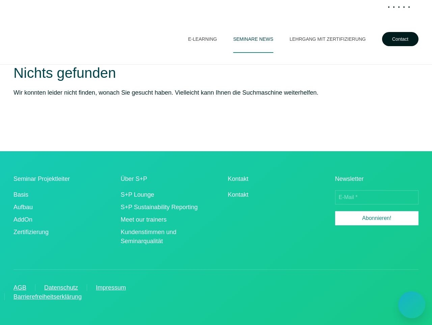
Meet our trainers (144, 219)
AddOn (23, 219)
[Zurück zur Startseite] (44, 39)
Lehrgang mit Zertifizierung (328, 39)
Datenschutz (61, 287)
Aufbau (23, 207)
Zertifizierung (31, 232)
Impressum (111, 287)
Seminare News (253, 39)
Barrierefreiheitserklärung (48, 296)
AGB (20, 287)
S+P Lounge (137, 194)
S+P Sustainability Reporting (159, 207)
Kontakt (238, 194)
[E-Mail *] (377, 197)
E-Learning (202, 39)
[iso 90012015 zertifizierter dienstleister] (245, 223)
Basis (21, 194)
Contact (400, 39)
